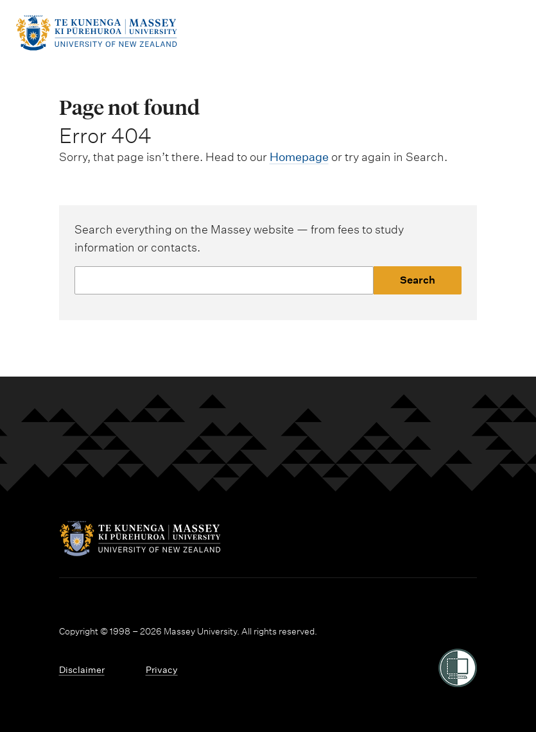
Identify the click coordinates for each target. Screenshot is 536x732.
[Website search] (224, 280)
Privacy (162, 670)
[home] (96, 47)
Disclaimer (82, 670)
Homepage (299, 157)
